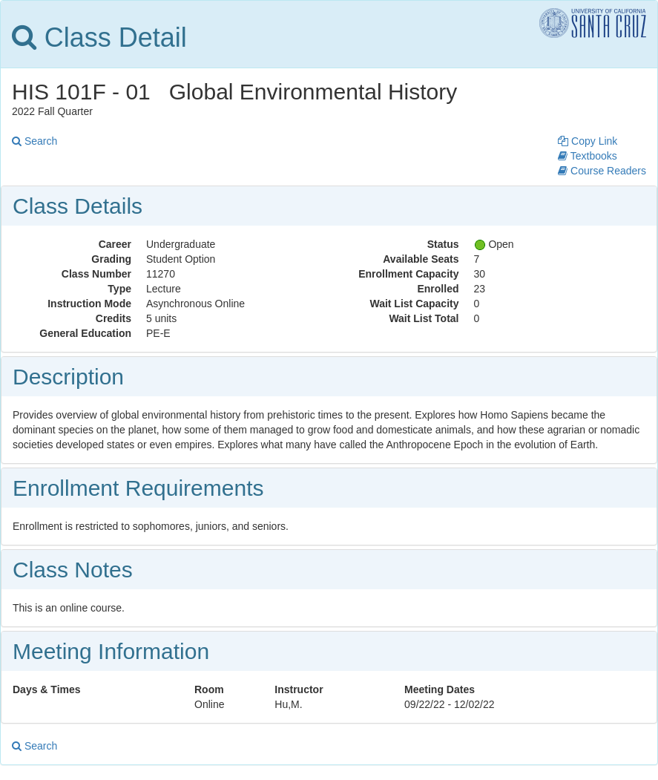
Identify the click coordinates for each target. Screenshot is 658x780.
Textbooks (587, 156)
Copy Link (587, 141)
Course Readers (602, 171)
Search (34, 141)
